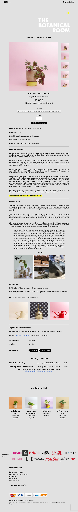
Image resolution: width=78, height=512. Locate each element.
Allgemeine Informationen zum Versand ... (39, 371)
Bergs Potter (34, 350)
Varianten (39, 108)
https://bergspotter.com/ (22, 335)
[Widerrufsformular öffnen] (19, 485)
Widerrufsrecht (14, 481)
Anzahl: (39, 115)
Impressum (13, 476)
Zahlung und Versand (16, 472)
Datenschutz (13, 478)
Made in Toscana (45, 350)
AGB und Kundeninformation (18, 474)
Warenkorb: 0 (68, 2)
